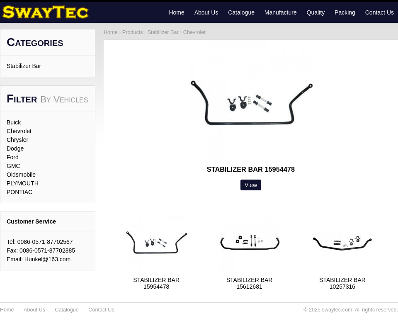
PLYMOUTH (23, 183)
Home (176, 12)
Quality (316, 12)
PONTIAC (19, 192)
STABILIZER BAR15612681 (249, 283)
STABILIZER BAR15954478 (156, 283)
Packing (345, 12)
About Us (206, 12)
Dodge (15, 148)
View (251, 185)
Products (132, 32)
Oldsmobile (21, 174)
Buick (14, 122)
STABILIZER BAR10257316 (342, 283)
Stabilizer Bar (24, 66)
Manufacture (281, 12)
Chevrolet (19, 131)
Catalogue (241, 12)
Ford (13, 157)
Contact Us (379, 12)
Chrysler (17, 139)
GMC (13, 166)
